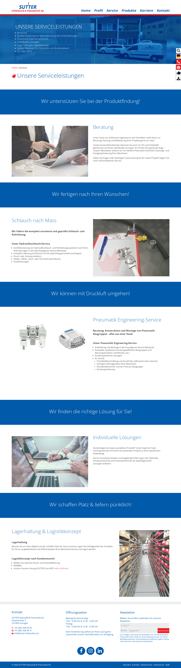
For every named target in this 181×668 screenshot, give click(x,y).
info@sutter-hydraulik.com (26, 633)
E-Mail (124, 625)
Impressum (159, 664)
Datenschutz (146, 664)
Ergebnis (133, 630)
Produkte (128, 10)
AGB (167, 664)
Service (112, 10)
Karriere (146, 10)
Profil (98, 10)
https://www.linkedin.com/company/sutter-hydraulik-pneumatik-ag (100, 651)
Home (85, 10)
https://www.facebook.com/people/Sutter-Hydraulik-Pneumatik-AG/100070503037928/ (81, 651)
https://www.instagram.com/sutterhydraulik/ (90, 651)
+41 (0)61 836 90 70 (23, 627)
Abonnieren (163, 630)
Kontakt (163, 10)
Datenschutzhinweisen (144, 641)
